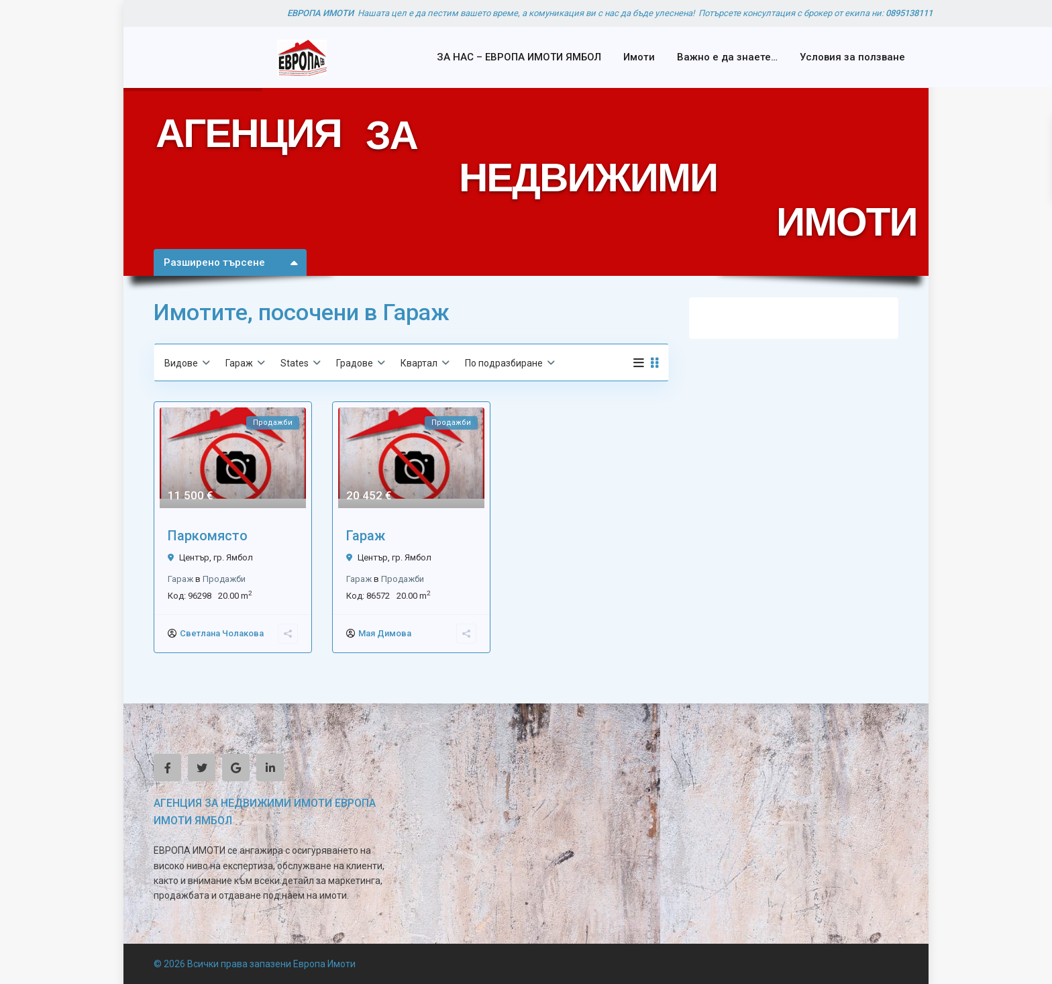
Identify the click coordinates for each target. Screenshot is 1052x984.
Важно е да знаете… (727, 57)
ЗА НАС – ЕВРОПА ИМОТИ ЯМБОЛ (519, 57)
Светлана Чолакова (222, 633)
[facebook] (167, 767)
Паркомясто (208, 536)
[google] (236, 767)
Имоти (639, 57)
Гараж (180, 579)
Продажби (224, 579)
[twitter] (201, 767)
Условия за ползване (852, 57)
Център (194, 557)
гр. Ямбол (233, 557)
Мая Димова (384, 633)
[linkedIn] (270, 767)
